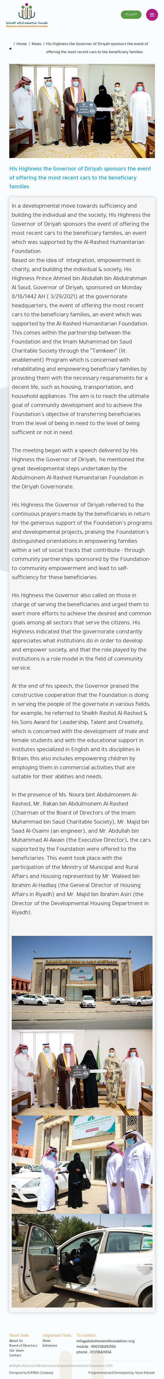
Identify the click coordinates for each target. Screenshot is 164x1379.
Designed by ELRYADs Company (31, 1373)
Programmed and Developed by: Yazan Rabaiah (122, 1373)
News (36, 44)
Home (21, 44)
